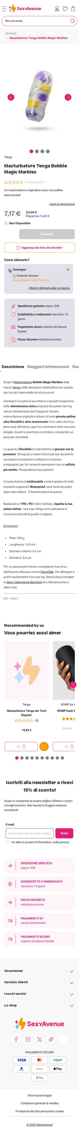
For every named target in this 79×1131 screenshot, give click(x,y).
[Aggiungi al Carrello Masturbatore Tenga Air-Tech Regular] (21, 746)
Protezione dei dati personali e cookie (40, 1111)
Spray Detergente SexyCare (24, 582)
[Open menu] (4, 8)
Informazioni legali (40, 1095)
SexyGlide (47, 572)
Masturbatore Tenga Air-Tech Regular (26, 713)
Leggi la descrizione (62, 204)
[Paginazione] (31, 151)
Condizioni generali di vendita (40, 1103)
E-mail (10, 824)
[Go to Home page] (25, 8)
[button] (39, 97)
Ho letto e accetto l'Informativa (40, 842)
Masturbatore (23, 382)
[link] (58, 8)
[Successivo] (73, 684)
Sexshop (11, 33)
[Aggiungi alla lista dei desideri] (39, 248)
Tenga (8, 157)
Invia (64, 833)
